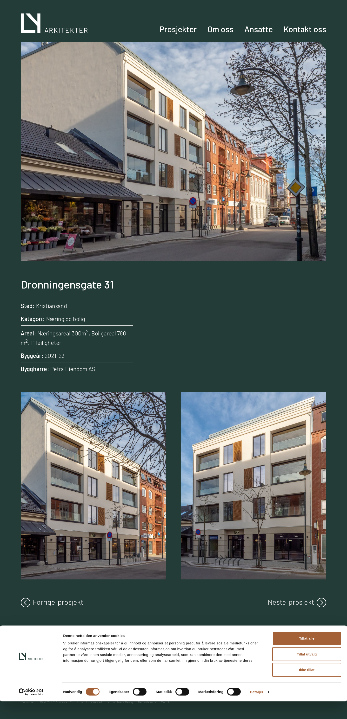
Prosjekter (207, 35)
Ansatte (273, 35)
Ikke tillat (306, 687)
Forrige (52, 602)
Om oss (242, 35)
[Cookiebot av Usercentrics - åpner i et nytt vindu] (31, 709)
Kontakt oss (310, 35)
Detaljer (256, 709)
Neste (297, 602)
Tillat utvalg (307, 672)
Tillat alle (306, 656)
